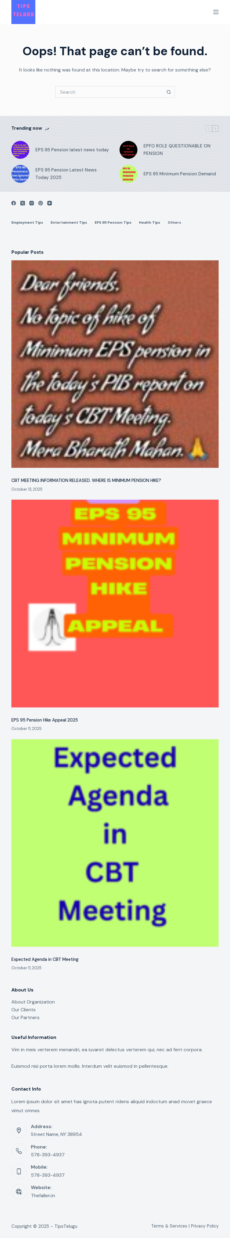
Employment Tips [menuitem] (27, 222)
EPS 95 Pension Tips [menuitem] (113, 222)
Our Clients (23, 1009)
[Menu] (216, 12)
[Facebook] (13, 203)
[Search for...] (109, 92)
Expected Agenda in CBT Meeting (44, 959)
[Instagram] (31, 203)
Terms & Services (169, 1226)
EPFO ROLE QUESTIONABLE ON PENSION (177, 149)
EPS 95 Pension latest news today (72, 150)
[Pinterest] (40, 203)
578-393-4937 (48, 1155)
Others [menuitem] (174, 222)
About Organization (33, 1002)
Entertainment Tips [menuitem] (69, 222)
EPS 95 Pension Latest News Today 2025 (66, 173)
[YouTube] (49, 203)
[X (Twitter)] (22, 203)
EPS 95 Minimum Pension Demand (179, 174)
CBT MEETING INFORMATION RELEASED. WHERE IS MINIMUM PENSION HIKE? (86, 480)
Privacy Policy (205, 1226)
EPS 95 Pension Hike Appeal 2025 (44, 720)
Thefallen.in (43, 1195)
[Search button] (169, 92)
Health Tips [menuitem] (149, 222)
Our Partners (25, 1017)
